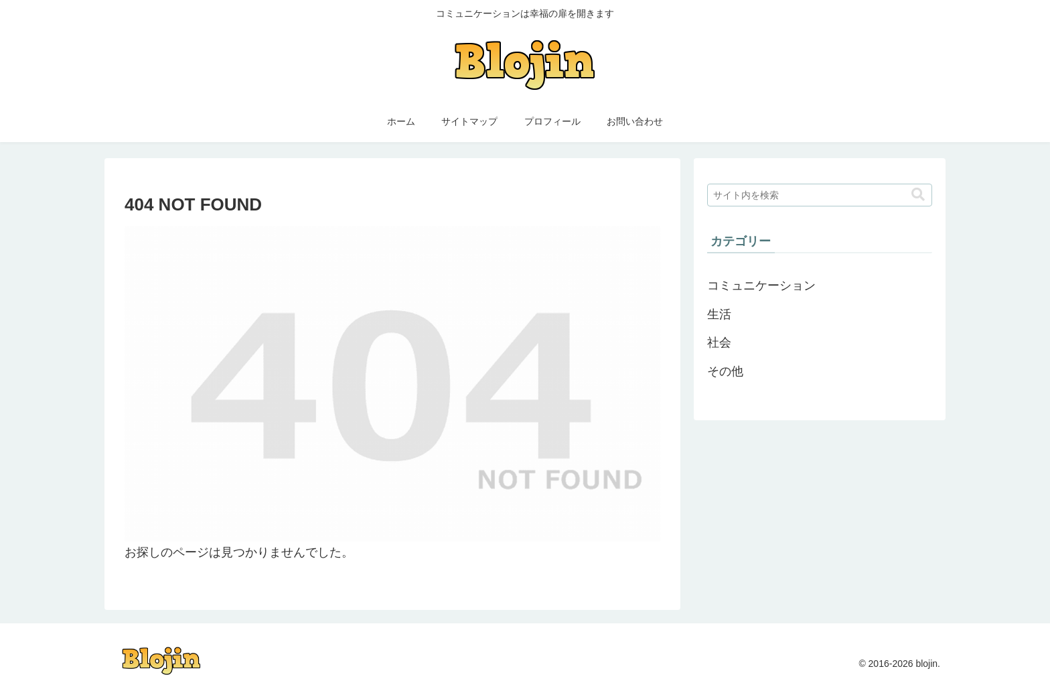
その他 (725, 371)
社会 (719, 342)
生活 (719, 314)
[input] (819, 195)
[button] (918, 194)
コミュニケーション (761, 285)
